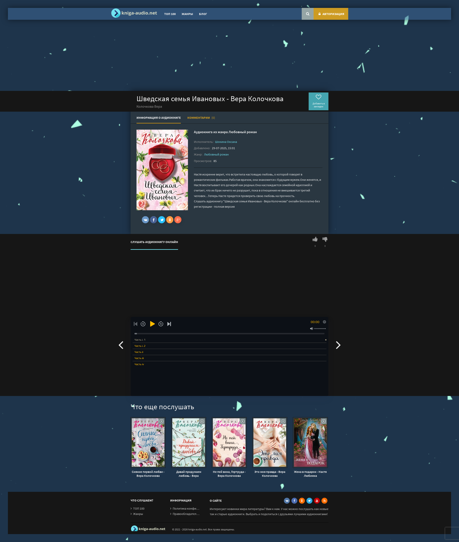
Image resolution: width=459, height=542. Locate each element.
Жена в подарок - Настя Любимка (310, 474)
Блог (203, 14)
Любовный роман (243, 132)
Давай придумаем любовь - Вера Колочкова (188, 474)
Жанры (187, 14)
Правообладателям (186, 514)
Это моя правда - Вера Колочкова (269, 474)
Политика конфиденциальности (195, 508)
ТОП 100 (170, 14)
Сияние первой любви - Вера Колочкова (148, 474)
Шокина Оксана (226, 142)
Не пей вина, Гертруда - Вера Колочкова (229, 474)
